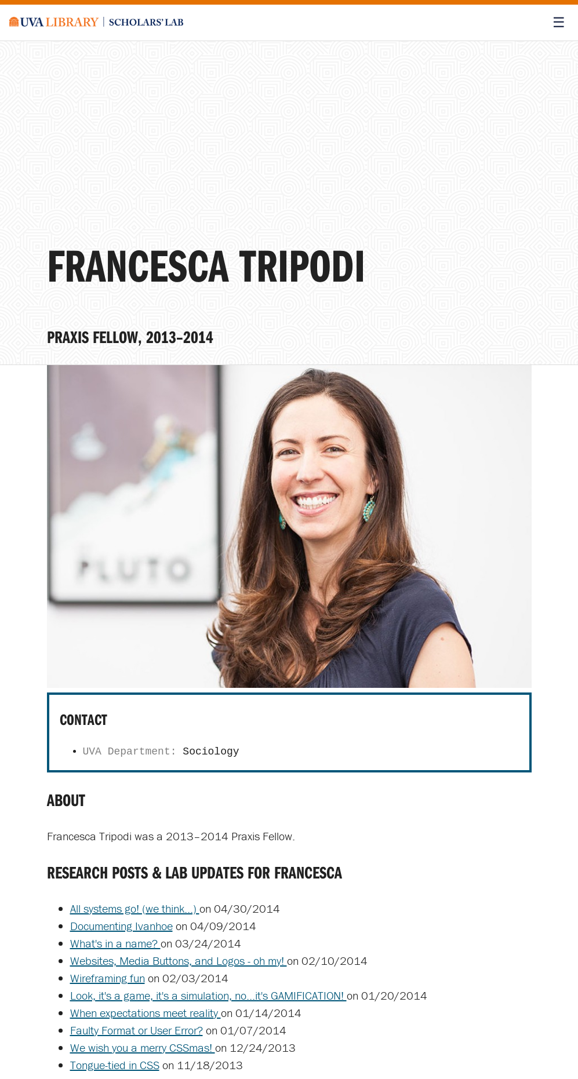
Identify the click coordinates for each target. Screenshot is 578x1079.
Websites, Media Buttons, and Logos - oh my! (178, 960)
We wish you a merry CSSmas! (142, 1047)
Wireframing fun (107, 978)
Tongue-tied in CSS (114, 1065)
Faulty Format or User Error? (136, 1030)
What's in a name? (115, 943)
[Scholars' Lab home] (96, 22)
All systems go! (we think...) (134, 908)
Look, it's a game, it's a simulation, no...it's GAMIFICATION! (208, 995)
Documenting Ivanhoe (121, 925)
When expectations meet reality (145, 1012)
